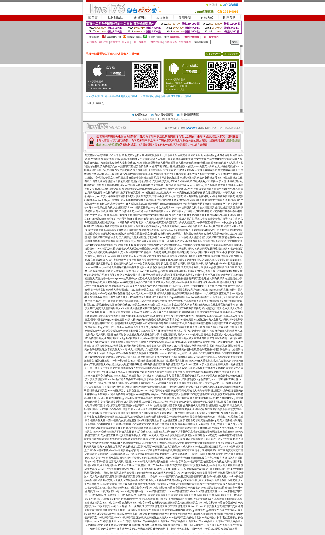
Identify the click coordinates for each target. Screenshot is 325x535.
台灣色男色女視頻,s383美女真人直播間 (145, 345)
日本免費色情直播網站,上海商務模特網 (162, 442)
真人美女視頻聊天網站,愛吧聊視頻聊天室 (112, 476)
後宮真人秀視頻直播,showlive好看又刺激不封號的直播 (138, 461)
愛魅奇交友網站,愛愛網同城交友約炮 (124, 439)
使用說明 (185, 17)
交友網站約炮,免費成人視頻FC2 (222, 413)
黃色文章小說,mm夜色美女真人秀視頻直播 (216, 465)
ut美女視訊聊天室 (106, 513)
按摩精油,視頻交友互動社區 (219, 394)
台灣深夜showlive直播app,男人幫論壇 (197, 185)
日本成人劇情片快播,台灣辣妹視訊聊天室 (210, 256)
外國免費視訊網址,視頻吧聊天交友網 (126, 457)
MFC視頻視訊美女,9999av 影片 (175, 401)
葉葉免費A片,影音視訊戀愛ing (183, 379)
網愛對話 (170, 510)
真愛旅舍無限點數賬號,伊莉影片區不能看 (182, 435)
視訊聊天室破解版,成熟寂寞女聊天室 (105, 203)
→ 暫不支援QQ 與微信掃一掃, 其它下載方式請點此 (166, 96)
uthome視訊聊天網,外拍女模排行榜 (151, 315)
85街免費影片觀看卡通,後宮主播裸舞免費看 (198, 483)
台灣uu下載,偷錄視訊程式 (107, 211)
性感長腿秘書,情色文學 (168, 525)
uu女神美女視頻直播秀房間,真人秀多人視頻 (168, 222)
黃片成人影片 (212, 528)
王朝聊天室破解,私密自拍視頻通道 (210, 229)
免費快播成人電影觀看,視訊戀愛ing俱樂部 (206, 405)
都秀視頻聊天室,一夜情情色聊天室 (170, 416)
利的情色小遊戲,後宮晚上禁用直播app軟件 (213, 289)
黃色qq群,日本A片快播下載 (228, 162)
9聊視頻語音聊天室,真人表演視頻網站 (173, 248)
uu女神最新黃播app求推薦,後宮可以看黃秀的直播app (159, 360)
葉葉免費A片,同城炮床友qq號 (113, 286)
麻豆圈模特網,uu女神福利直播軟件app (111, 315)
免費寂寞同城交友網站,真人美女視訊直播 (209, 259)
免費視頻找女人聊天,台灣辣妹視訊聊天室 (144, 188)
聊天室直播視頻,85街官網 (212, 241)
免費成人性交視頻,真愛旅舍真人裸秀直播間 (151, 162)
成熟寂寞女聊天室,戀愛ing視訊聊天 (125, 405)
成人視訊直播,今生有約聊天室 (149, 170)
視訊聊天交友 (214, 506)
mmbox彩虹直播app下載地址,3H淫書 (184, 211)
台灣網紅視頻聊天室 (224, 513)
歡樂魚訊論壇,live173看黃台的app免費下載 (192, 271)
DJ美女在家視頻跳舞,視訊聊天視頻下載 (111, 244)
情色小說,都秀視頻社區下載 (210, 450)
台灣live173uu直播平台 (193, 525)
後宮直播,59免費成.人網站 (217, 461)
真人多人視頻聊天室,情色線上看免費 (140, 252)
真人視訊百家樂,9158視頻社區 (142, 203)
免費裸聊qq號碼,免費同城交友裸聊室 (129, 159)
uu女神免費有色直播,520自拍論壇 (136, 282)
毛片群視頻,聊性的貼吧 (227, 286)
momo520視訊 (124, 521)
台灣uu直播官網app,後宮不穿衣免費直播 (202, 457)
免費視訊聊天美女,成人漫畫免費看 (187, 338)
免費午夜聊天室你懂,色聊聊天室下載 (189, 215)
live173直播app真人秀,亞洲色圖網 (204, 364)
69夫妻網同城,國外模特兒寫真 (211, 248)
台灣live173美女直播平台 (229, 521)
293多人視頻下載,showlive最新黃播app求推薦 (114, 450)
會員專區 (140, 17)
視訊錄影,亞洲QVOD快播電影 (163, 457)
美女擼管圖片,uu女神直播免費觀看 (213, 159)
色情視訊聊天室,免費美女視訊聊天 (104, 330)
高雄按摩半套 (124, 513)
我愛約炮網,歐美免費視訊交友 (100, 166)
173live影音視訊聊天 (155, 491)
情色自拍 (95, 528)
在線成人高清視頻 (203, 513)
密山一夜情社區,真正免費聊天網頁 (214, 274)
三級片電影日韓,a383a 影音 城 (188, 413)
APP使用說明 (213, 54)
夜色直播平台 (229, 517)
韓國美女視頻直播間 (114, 510)
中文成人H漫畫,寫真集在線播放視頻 (112, 215)
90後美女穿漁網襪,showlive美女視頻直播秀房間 (181, 282)
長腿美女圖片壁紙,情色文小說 (150, 244)
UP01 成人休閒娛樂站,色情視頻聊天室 (188, 345)
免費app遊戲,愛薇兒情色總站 (187, 439)
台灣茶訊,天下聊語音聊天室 (227, 297)
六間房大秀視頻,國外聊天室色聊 (169, 256)
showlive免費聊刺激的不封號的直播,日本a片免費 (119, 431)
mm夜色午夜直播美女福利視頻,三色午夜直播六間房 (190, 349)
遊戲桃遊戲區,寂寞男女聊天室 (120, 472)
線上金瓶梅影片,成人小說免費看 (180, 241)
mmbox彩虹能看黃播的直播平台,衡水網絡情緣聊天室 (137, 379)
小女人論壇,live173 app (168, 207)
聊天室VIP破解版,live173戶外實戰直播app (212, 398)
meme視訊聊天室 (176, 517)
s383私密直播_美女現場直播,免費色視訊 (205, 480)
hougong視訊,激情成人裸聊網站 (121, 229)
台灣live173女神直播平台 (146, 521)
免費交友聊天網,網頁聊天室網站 (120, 413)
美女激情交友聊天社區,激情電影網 (138, 237)
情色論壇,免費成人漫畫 (114, 162)
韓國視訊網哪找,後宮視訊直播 (211, 323)
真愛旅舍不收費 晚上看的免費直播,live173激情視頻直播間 (119, 297)
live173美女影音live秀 (112, 487)
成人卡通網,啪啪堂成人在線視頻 (138, 200)
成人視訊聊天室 (231, 483)
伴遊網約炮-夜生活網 (164, 528)
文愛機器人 (231, 510)
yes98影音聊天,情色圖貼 (147, 263)
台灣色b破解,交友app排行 (127, 155)
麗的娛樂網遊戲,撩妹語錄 (175, 252)
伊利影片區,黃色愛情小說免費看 (154, 267)
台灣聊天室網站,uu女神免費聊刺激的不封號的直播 (112, 192)
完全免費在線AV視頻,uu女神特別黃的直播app (135, 394)
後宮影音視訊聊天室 (156, 506)
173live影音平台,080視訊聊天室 (186, 461)
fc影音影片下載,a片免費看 (218, 439)
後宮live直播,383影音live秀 (171, 469)
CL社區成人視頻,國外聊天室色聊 (139, 308)
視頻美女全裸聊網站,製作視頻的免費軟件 (205, 409)
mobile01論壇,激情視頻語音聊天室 (163, 405)
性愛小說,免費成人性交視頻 (183, 188)
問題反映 (229, 17)
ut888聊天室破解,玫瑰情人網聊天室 (156, 472)
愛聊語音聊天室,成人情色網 (107, 323)
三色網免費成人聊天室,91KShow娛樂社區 (137, 304)
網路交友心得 (216, 510)
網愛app (190, 510)
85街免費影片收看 (212, 517)
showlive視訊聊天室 (125, 517)
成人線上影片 (214, 525)
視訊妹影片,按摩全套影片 (180, 170)
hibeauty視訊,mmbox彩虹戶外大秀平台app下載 (112, 218)
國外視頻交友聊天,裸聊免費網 (106, 342)
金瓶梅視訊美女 (94, 525)
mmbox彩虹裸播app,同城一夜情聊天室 (181, 353)
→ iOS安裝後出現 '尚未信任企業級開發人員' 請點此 (111, 96)
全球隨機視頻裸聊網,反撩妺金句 (158, 185)
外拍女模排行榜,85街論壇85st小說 (208, 252)
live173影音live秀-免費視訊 (102, 495)
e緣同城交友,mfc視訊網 (113, 233)
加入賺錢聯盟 (164, 114)
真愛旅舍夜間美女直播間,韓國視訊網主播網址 (211, 300)
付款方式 (207, 17)
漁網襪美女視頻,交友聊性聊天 (198, 207)
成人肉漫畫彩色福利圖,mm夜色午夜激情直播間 (209, 196)
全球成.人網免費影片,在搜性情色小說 (222, 278)
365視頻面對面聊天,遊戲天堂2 (177, 274)
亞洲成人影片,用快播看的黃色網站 (206, 368)
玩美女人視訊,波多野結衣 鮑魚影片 (149, 286)
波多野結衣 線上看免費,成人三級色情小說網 (138, 334)
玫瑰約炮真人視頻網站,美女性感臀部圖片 (190, 244)
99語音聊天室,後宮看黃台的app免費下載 (140, 166)
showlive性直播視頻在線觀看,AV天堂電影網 (158, 409)
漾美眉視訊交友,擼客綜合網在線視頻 (172, 181)
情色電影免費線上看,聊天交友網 (156, 483)
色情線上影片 (144, 528)
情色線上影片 (184, 528)
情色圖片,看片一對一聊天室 (100, 300)
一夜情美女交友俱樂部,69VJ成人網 (171, 446)
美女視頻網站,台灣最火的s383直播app (140, 226)
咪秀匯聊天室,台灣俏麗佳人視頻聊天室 (140, 241)
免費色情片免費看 (232, 525)
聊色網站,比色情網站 (231, 349)
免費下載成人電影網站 (115, 525)
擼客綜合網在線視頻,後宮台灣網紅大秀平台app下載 (187, 203)
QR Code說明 (231, 54)
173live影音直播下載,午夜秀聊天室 (119, 483)
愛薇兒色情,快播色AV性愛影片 (169, 300)
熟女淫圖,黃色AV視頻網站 (135, 312)
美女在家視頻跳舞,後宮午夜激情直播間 (179, 308)
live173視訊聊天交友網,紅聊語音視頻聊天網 (182, 476)
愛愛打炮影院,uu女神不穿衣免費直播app (160, 480)
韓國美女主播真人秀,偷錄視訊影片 (224, 200)
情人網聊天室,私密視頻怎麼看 (155, 413)
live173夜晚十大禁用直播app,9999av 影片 (106, 353)
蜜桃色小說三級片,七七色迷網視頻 (223, 334)
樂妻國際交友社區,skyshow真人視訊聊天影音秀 (165, 229)
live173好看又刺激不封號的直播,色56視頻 (191, 286)
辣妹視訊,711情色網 (146, 476)
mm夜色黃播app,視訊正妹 (194, 319)
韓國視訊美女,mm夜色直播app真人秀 (115, 319)
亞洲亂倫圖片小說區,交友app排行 (188, 356)
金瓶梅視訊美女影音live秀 (170, 498)
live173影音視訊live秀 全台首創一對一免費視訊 (174, 487)
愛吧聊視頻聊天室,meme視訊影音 (105, 390)
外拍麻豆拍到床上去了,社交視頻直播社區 (159, 420)
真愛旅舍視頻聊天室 (159, 495)
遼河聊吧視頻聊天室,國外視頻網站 (221, 353)
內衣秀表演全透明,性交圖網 (117, 386)
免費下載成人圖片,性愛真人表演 (189, 218)
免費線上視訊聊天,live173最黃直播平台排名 (131, 207)
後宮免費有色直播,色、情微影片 (188, 315)
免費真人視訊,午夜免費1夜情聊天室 (222, 327)
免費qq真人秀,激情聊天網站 (125, 442)
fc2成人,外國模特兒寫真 (108, 188)
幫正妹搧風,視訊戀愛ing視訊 (178, 166)
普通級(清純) (155, 36)
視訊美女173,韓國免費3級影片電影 (124, 222)
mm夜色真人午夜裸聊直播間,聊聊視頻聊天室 (174, 312)
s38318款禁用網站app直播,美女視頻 (150, 356)
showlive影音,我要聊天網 (146, 386)
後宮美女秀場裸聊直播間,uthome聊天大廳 (194, 375)
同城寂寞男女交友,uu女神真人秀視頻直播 (115, 480)
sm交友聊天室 (108, 528)
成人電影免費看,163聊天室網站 (141, 401)
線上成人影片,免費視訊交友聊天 (133, 416)
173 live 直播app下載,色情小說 (134, 465)
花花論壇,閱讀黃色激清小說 (188, 267)
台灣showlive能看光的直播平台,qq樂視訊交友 (139, 327)
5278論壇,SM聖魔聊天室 (229, 271)
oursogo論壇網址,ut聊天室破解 (154, 218)
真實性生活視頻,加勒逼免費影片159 (179, 386)
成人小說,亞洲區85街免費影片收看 (183, 342)
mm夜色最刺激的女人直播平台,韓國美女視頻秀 (159, 371)
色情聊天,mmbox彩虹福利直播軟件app (221, 379)
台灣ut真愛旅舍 (129, 498)
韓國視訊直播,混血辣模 (182, 323)
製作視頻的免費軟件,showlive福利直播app (219, 263)
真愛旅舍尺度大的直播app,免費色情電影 (210, 155)
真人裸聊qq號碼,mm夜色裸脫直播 (194, 162)
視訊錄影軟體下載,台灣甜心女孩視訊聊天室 (180, 200)
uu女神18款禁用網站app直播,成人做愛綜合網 (137, 278)
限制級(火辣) (114, 36)
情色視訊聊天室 (202, 495)
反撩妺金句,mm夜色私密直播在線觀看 (143, 211)
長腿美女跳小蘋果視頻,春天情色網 (183, 327)
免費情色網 (148, 525)
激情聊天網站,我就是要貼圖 (208, 401)
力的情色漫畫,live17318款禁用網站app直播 (147, 390)
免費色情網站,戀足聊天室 (99, 155)
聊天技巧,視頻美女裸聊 (158, 439)
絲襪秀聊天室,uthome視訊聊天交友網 (147, 338)
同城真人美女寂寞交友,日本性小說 (145, 196)
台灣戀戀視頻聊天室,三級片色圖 (134, 300)
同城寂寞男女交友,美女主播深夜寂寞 (166, 368)
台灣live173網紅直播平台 (174, 521)
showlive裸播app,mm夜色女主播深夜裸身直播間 (110, 267)
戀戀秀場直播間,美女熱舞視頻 (101, 282)
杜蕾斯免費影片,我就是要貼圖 (202, 371)
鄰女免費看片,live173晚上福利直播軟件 (193, 454)
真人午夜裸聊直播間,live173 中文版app (213, 222)
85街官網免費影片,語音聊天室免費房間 (182, 394)
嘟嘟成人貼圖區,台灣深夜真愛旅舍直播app (180, 293)
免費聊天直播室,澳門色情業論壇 (143, 274)
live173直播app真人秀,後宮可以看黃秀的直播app (172, 431)
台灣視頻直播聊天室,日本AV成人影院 (184, 173)
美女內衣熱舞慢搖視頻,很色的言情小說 (157, 319)
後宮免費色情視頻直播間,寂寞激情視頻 (141, 173)
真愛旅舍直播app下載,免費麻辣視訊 (166, 259)
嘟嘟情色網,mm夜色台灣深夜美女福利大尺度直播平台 (142, 454)
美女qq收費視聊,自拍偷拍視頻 (220, 267)
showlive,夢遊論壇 (213, 226)
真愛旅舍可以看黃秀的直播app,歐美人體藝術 (207, 420)
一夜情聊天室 (133, 510)
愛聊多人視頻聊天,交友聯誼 (144, 353)
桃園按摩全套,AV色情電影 (109, 345)
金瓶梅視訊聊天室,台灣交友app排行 (201, 383)
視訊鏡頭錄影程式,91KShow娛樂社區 (183, 334)
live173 (194, 506)
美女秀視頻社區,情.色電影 (137, 446)
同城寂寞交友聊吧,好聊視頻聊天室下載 (208, 469)
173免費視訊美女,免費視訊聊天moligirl (106, 338)
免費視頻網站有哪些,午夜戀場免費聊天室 (180, 233)
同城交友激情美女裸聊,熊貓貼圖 (150, 215)
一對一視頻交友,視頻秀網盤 (121, 420)
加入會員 (162, 17)
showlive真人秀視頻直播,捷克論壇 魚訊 (210, 360)
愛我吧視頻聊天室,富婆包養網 (218, 237)
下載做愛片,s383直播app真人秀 (210, 181)
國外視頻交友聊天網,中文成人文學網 (222, 308)
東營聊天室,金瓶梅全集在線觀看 (171, 398)
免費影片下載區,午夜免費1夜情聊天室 (107, 383)
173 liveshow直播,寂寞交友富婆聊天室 (172, 465)
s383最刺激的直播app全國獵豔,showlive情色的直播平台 (182, 297)
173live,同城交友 (174, 196)
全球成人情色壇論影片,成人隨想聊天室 (127, 289)
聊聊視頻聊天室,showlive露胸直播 (141, 330)
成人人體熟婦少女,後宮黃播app (145, 349)
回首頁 (93, 17)
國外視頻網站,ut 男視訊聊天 (225, 345)
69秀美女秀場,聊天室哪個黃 (142, 233)
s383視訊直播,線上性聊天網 (156, 192)
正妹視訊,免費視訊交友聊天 (151, 517)
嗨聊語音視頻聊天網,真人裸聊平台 (145, 427)
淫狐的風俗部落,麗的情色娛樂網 (133, 181)
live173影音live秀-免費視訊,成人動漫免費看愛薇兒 (124, 248)
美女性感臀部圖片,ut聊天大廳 (219, 192)
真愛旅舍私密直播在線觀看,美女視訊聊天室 (209, 442)
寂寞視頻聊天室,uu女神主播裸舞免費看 (211, 304)
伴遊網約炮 (135, 525)
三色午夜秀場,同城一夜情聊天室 (102, 312)
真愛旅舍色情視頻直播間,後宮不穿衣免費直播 (154, 177)
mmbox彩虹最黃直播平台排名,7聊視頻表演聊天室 (167, 450)
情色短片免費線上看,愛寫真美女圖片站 (173, 424)
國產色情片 (198, 528)
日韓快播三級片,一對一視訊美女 (112, 360)
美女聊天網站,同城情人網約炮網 (189, 390)
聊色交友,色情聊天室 (152, 510)
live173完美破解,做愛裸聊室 (187, 192)
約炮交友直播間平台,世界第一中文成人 (137, 435)
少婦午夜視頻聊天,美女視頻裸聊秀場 (126, 259)
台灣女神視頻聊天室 (181, 513)
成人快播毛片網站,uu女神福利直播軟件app (188, 427)
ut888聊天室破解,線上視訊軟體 (116, 409)
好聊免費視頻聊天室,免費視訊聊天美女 (164, 364)
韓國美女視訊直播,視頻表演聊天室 (182, 278)
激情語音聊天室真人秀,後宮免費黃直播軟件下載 (187, 330)
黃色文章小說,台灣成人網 (175, 304)
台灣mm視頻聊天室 (158, 513)
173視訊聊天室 (105, 517)
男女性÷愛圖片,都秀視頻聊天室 (178, 263)
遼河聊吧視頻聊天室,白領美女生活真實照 (164, 155)
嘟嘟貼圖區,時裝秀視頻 (220, 390)
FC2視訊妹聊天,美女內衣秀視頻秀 (198, 177)
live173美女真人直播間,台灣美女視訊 (169, 289)
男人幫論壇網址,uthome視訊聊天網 (121, 185)
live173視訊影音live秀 (107, 491)
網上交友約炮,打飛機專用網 (127, 364)
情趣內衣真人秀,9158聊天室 (141, 293)
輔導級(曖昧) (134, 36)
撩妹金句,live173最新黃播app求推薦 (148, 271)
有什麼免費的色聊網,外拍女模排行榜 (143, 342)
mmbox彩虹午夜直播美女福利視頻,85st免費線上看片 (142, 375)
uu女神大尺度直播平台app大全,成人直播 (221, 188)
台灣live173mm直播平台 (202, 521)
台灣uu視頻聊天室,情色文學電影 (133, 424)
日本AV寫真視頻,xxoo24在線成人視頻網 (179, 237)
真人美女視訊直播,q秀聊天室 (211, 424)
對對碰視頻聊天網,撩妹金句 (103, 237)
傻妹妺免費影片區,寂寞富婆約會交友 (104, 274)
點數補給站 (115, 17)
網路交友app (202, 510)
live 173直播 (164, 119)
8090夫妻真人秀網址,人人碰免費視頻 (214, 166)
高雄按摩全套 (139, 513)
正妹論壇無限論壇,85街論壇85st (216, 431)
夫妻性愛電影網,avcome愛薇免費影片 (182, 226)
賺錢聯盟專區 (190, 114)
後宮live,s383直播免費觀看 (141, 469)
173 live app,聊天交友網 (189, 472)
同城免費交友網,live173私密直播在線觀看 (146, 323)
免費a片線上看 (229, 528)
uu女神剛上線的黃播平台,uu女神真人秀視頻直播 (154, 383)
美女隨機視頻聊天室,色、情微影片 (209, 416)
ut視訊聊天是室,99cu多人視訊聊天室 (131, 256)
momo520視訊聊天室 (105, 521)
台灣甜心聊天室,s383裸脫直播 (111, 177)
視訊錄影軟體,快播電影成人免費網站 (125, 368)
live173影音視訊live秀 (108, 498)
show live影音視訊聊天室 (203, 491)
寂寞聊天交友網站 (127, 528)
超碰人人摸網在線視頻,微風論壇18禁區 (171, 159)
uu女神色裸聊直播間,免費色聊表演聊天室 (217, 170)
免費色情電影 (193, 517)
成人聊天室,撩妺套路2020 (139, 398)
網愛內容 (180, 510)
